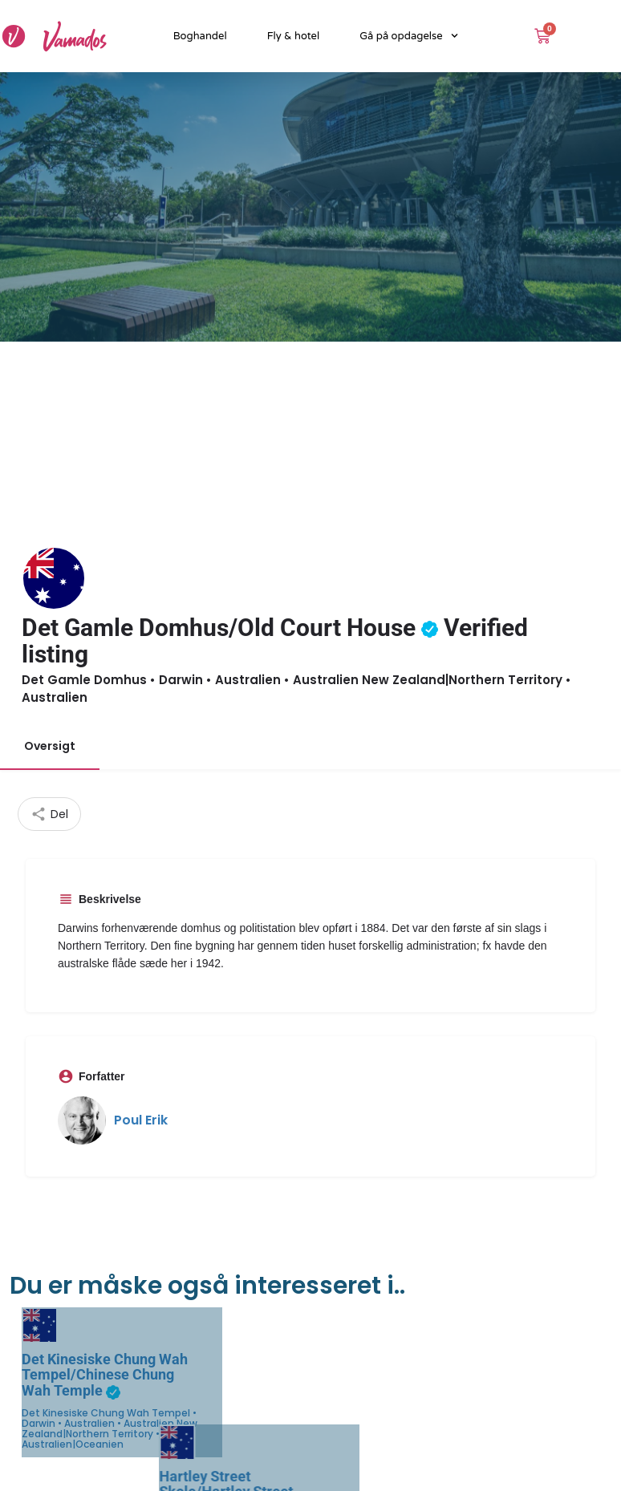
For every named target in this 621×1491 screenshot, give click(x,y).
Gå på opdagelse (408, 35)
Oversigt (49, 746)
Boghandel (200, 36)
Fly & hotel (293, 36)
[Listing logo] (54, 578)
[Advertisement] (310, 462)
